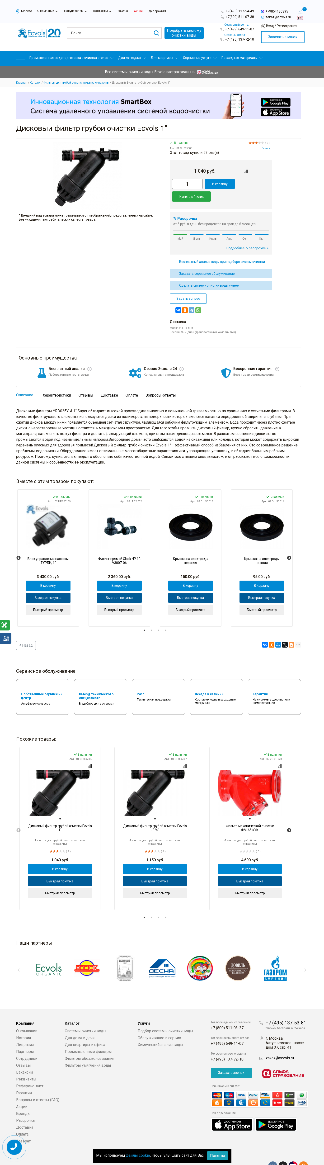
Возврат (23, 1127)
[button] (20, 59)
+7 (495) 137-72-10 (239, 39)
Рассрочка (25, 1106)
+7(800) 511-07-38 (240, 17)
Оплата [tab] (132, 382)
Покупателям (73, 11)
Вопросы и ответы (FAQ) (37, 1085)
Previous (18, 545)
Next (289, 545)
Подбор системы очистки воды (165, 1016)
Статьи (123, 11)
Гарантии (24, 1078)
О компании (45, 11)
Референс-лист (29, 1072)
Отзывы (23, 1051)
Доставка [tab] (109, 382)
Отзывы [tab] (86, 382)
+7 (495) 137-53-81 (286, 1008)
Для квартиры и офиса (85, 1030)
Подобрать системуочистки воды (184, 33)
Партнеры (25, 1037)
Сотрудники (26, 1044)
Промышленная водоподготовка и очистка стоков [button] (71, 58)
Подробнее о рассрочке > (247, 236)
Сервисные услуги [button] (200, 58)
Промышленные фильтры (88, 1037)
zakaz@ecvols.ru (280, 1044)
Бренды (23, 1099)
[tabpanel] (48, 545)
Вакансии (24, 1058)
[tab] (60, 806)
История (23, 1023)
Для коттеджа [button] (132, 58)
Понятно (217, 1155)
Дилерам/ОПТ (159, 11)
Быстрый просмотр (48, 597)
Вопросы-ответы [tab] (161, 382)
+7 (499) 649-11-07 (239, 29)
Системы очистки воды (85, 1016)
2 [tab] (151, 617)
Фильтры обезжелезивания (89, 1044)
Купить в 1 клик (251, 184)
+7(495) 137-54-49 (240, 11)
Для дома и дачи (79, 1023)
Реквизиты (26, 1065)
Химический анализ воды (160, 1030)
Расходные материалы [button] (242, 58)
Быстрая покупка (48, 585)
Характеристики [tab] (57, 382)
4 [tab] (165, 617)
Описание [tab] (24, 382)
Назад (26, 632)
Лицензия (25, 1030)
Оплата (22, 1120)
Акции (138, 11)
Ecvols (266, 148)
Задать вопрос (188, 286)
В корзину (218, 184)
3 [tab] (158, 617)
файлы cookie (138, 1155)
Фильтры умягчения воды (88, 1051)
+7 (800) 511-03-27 (227, 1013)
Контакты (100, 11)
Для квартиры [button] (164, 58)
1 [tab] (144, 617)
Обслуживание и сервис (159, 1023)
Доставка (24, 1113)
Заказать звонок (282, 37)
